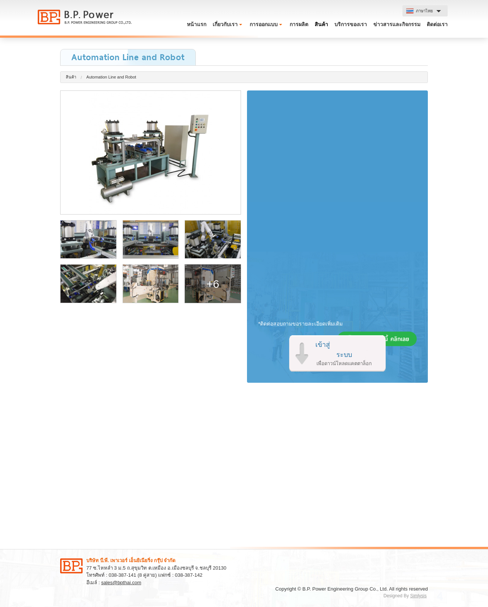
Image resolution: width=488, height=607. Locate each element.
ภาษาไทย (419, 10)
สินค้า (321, 24)
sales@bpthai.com (121, 582)
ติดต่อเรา (437, 24)
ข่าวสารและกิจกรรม (396, 24)
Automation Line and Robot (111, 77)
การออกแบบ (264, 24)
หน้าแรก (196, 24)
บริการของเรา (350, 24)
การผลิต (299, 24)
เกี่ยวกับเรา (225, 24)
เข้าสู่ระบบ (344, 354)
